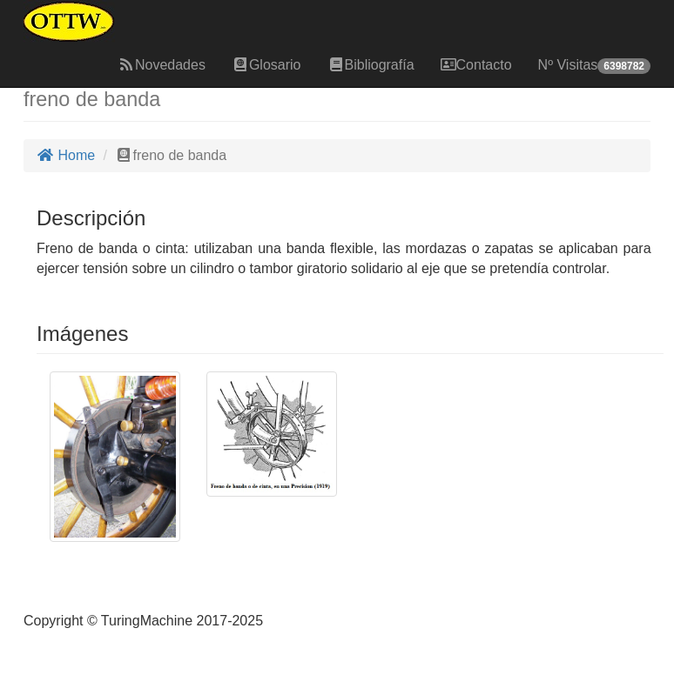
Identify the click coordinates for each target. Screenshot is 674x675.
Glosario (266, 64)
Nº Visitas (594, 65)
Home (66, 155)
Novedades (162, 64)
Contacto (476, 64)
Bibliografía (371, 64)
